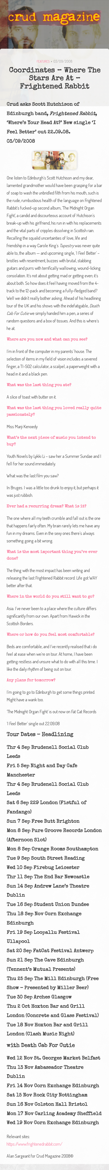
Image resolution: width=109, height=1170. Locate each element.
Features (43, 61)
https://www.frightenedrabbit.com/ (34, 1144)
